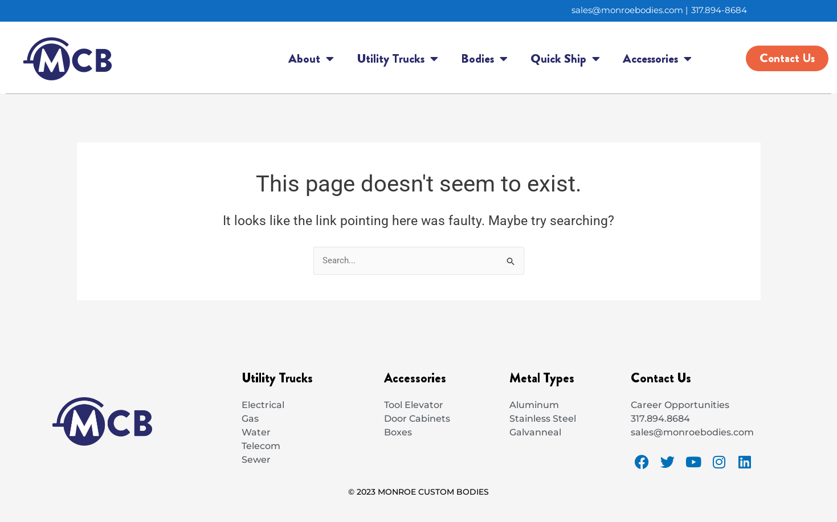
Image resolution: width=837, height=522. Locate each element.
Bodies (484, 59)
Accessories (657, 59)
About (311, 59)
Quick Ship (565, 59)
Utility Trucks (397, 59)
